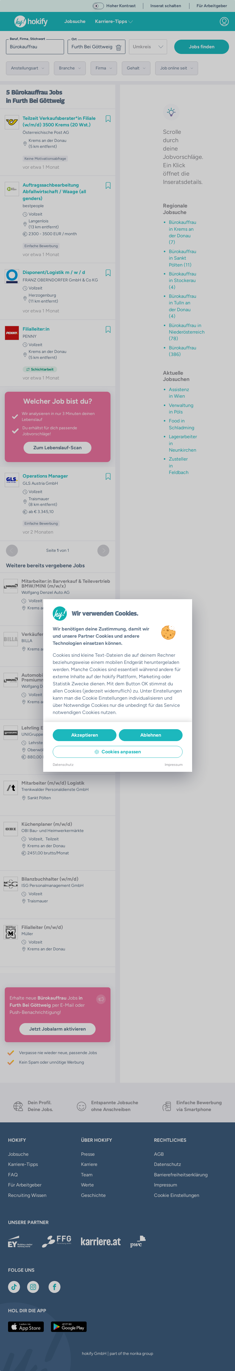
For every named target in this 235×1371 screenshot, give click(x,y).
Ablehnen (150, 735)
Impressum (174, 765)
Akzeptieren (84, 735)
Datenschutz (63, 765)
